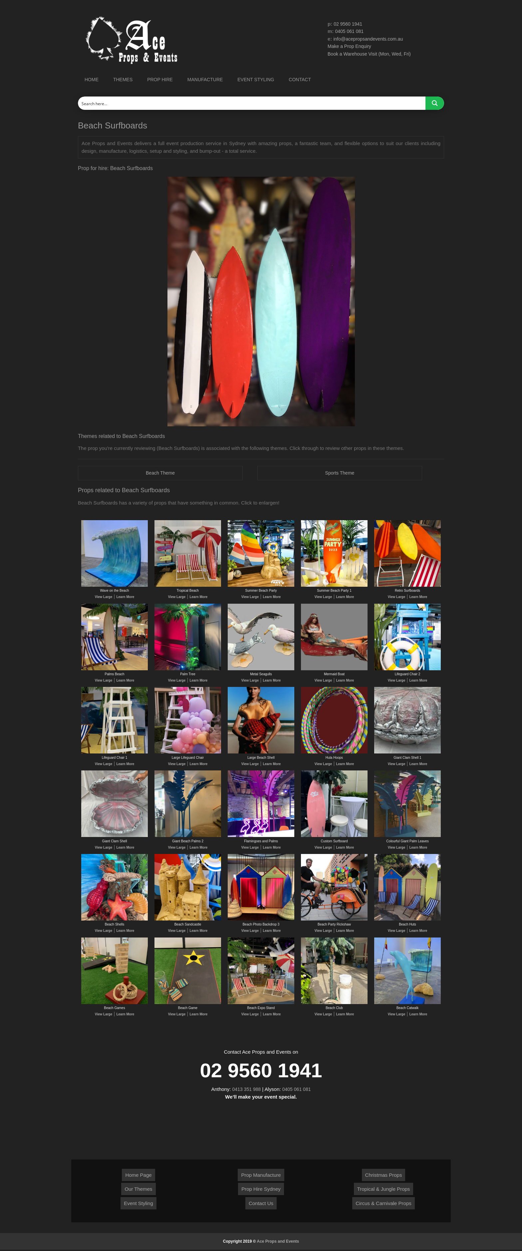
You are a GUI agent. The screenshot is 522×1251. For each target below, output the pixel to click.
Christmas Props (383, 1176)
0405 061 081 (350, 31)
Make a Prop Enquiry (351, 46)
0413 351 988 (245, 1090)
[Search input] (252, 103)
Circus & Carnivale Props (383, 1204)
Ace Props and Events (278, 1242)
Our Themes (138, 1190)
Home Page (138, 1176)
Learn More (125, 597)
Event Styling (138, 1204)
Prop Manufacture (261, 1176)
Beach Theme (160, 473)
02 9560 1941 (349, 24)
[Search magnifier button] (434, 103)
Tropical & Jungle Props (383, 1190)
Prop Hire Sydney (261, 1190)
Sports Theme (340, 473)
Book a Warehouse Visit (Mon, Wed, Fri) (372, 54)
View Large (104, 597)
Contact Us (261, 1204)
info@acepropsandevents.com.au (371, 39)
